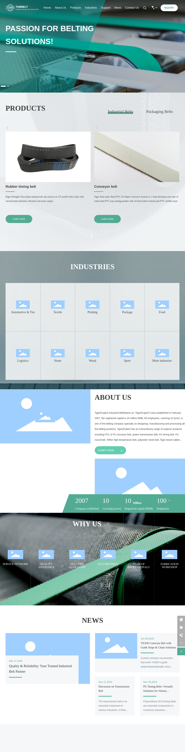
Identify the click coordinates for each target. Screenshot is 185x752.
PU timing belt (17, 186)
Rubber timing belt (109, 186)
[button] (3, 86)
